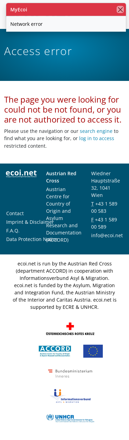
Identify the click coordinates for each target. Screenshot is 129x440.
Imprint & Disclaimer (30, 222)
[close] (120, 9)
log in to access (96, 138)
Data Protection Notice (32, 239)
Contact (15, 213)
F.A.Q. (13, 230)
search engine (96, 131)
